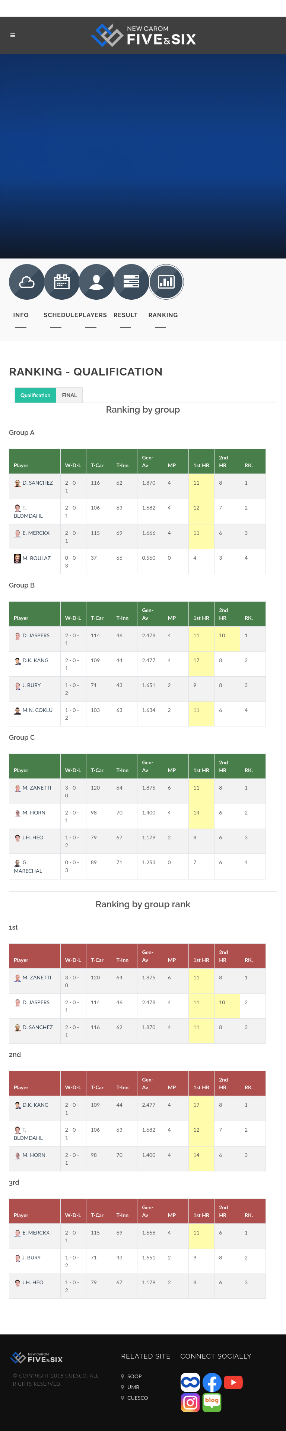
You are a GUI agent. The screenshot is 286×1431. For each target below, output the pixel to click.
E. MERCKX (32, 533)
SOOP (131, 1376)
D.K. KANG (31, 660)
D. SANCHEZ (33, 482)
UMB (130, 1387)
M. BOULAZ (32, 558)
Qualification (35, 395)
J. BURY (27, 685)
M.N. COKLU (33, 710)
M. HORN (29, 812)
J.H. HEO (29, 837)
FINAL (69, 395)
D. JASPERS (32, 635)
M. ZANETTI (32, 787)
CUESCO (134, 1398)
